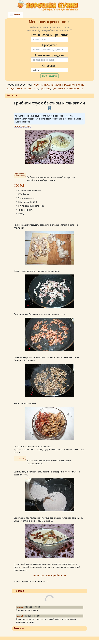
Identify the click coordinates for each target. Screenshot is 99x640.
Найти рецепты (49, 75)
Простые (44, 88)
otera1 (20, 616)
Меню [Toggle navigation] (15, 15)
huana (20, 607)
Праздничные (71, 84)
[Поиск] (49, 39)
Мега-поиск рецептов (49, 21)
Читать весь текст (22, 126)
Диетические (60, 88)
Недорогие (76, 88)
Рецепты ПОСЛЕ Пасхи (47, 84)
